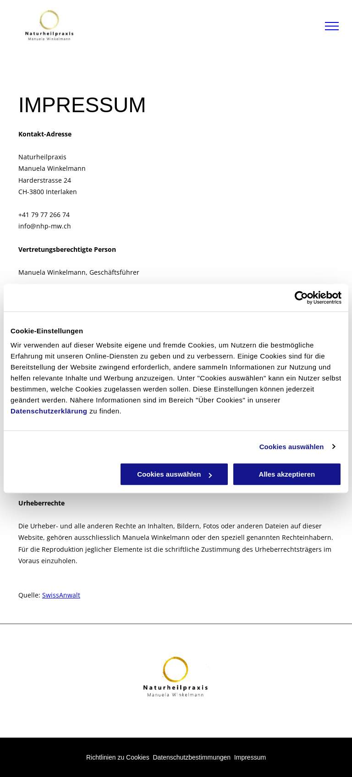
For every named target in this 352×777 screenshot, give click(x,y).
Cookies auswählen (291, 447)
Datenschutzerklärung (49, 411)
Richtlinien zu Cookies (117, 757)
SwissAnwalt (61, 595)
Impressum (250, 757)
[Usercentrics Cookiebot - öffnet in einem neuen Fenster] (301, 297)
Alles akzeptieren (287, 474)
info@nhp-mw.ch (44, 226)
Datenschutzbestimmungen (192, 757)
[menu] (332, 26)
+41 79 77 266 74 (44, 214)
